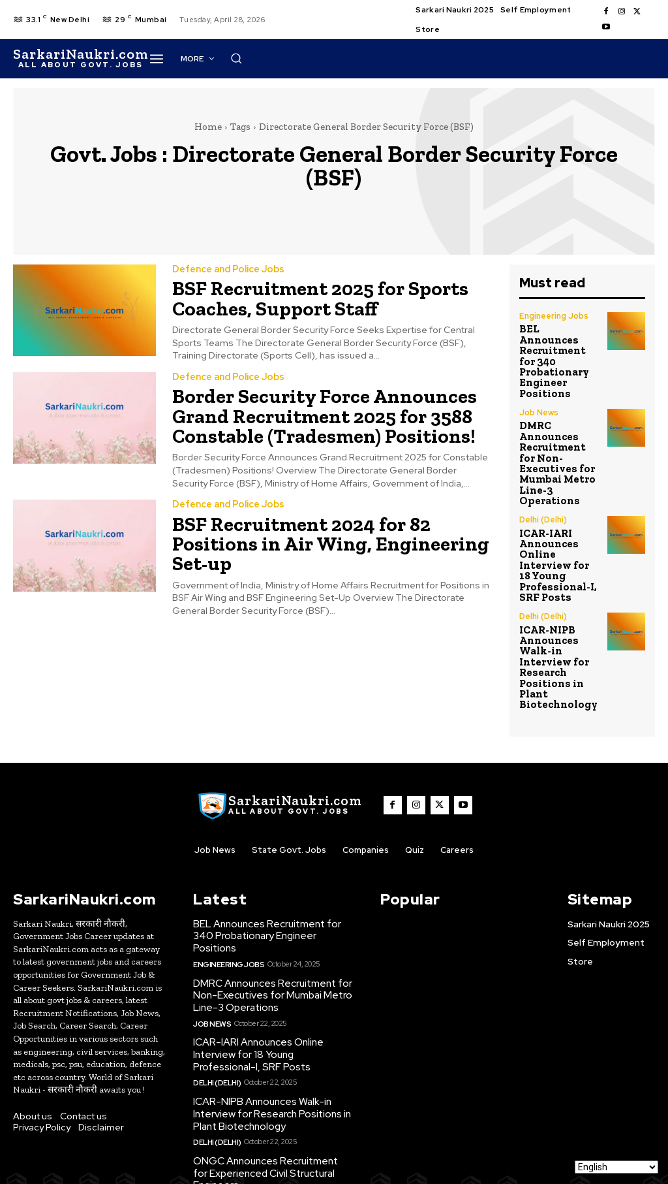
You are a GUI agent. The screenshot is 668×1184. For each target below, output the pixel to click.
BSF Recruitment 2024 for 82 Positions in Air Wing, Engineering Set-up (330, 524)
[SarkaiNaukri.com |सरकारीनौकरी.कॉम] (80, 59)
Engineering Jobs (553, 316)
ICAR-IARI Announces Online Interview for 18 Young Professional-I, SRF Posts (556, 508)
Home (208, 127)
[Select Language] (616, 1167)
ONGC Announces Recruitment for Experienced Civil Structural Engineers (271, 1090)
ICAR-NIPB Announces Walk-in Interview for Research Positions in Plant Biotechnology (552, 598)
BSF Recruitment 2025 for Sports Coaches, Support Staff (308, 297)
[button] (460, 58)
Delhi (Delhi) (542, 469)
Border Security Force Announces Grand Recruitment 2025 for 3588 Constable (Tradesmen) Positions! (311, 410)
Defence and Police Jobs (227, 269)
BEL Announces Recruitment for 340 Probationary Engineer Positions (559, 346)
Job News (538, 383)
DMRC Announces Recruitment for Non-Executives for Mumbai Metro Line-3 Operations (556, 423)
